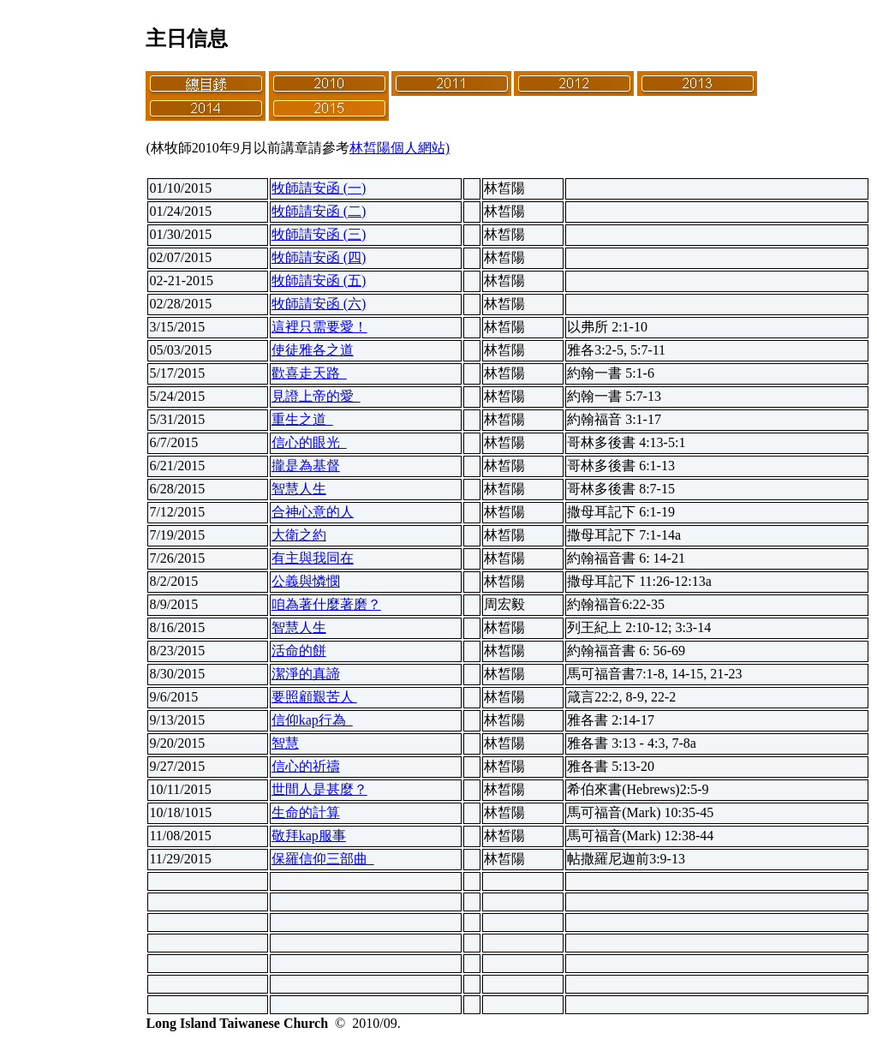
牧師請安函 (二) (319, 211)
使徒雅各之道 (312, 350)
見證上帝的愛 (316, 396)
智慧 (285, 743)
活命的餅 (298, 650)
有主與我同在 (312, 558)
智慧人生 (298, 488)
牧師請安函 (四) (319, 257)
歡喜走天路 (309, 373)
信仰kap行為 (312, 720)
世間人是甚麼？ (319, 789)
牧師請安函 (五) (319, 280)
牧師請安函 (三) (319, 234)
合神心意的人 (312, 512)
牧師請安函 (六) (319, 303)
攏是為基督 (305, 465)
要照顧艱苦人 (314, 697)
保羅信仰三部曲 (322, 858)
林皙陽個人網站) (399, 147)
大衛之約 (298, 535)
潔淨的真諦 (305, 673)
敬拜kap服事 (308, 835)
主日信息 (187, 38)
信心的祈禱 (305, 766)
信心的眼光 (309, 442)
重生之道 (302, 419)
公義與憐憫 (305, 581)
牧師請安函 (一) (319, 188)
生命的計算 (305, 812)
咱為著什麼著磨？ (326, 604)
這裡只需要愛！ (319, 326)
